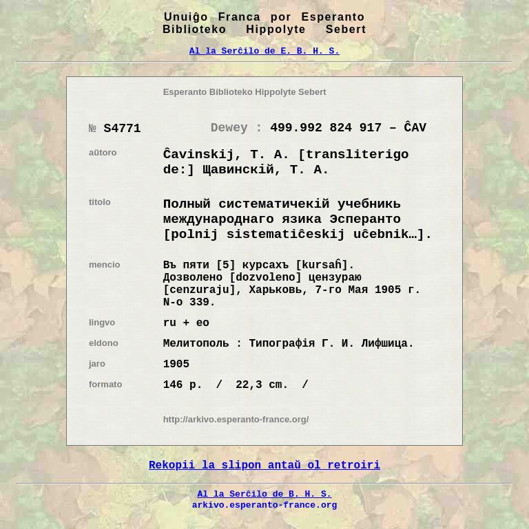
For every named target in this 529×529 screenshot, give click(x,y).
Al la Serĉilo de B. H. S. (264, 494)
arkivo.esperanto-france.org (265, 505)
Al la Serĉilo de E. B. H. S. (264, 51)
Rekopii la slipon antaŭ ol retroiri (264, 466)
